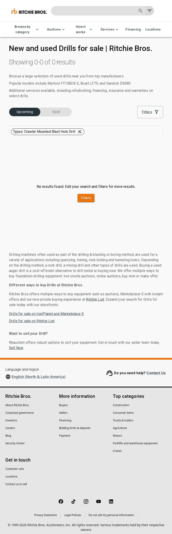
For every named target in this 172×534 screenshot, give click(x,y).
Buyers (63, 402)
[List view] (157, 121)
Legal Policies (72, 512)
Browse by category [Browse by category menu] (25, 29)
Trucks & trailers (123, 417)
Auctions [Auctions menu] (56, 29)
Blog (8, 432)
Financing (133, 29)
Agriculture (120, 425)
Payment (64, 432)
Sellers (63, 409)
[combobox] (118, 121)
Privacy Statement (45, 512)
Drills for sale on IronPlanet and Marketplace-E (46, 310)
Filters (86, 195)
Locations (153, 29)
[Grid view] (147, 121)
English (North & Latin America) (38, 373)
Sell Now (16, 344)
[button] (23, 110)
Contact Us (156, 370)
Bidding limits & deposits (74, 425)
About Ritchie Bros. (17, 402)
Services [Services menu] (110, 29)
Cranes (117, 447)
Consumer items (123, 409)
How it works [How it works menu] (83, 29)
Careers (10, 425)
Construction (121, 402)
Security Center (15, 440)
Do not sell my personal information (111, 512)
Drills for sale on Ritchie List (32, 317)
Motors (117, 432)
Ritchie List (95, 296)
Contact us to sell (16, 481)
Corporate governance (19, 409)
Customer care (14, 465)
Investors (11, 417)
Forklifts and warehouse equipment (135, 440)
